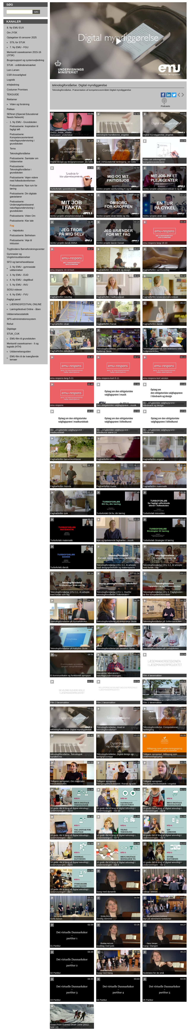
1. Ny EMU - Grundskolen (23, 122)
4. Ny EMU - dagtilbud (21, 280)
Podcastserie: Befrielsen (22, 235)
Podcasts (165, 106)
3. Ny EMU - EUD (19, 275)
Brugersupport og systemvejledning (25, 60)
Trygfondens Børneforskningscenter (26, 249)
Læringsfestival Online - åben (25, 309)
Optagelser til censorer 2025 (22, 37)
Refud (10, 324)
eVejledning (13, 84)
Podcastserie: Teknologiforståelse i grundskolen (20, 169)
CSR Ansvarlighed (16, 75)
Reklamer (12, 99)
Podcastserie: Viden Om (22, 216)
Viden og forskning (19, 104)
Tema (13, 148)
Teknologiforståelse (20, 153)
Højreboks (18, 230)
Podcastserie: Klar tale (22, 220)
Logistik (11, 80)
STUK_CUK (13, 333)
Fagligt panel (13, 299)
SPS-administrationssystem (21, 319)
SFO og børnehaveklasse (20, 262)
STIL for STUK (17, 42)
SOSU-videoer (14, 289)
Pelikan (11, 109)
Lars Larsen (13, 70)
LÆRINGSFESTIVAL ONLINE (25, 304)
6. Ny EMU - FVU (19, 294)
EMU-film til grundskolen (22, 338)
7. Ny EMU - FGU (19, 47)
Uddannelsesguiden (20, 351)
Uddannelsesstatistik (18, 314)
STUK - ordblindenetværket (21, 65)
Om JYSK (12, 32)
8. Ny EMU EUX (15, 27)
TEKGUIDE (13, 94)
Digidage (11, 329)
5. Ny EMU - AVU (19, 284)
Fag (12, 225)
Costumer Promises (17, 89)
